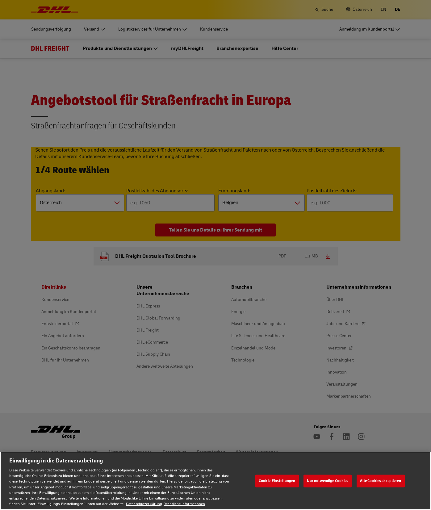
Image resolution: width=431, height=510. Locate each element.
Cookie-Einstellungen (277, 481)
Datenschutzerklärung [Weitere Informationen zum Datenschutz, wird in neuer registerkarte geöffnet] (144, 504)
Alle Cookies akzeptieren (380, 481)
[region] (215, 481)
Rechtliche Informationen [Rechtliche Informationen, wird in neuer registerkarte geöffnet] (184, 504)
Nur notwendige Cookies (328, 481)
